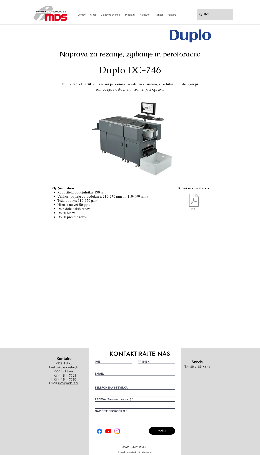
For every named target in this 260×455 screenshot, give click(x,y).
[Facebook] (99, 431)
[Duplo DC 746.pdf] (193, 202)
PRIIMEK (143, 361)
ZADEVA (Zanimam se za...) (113, 399)
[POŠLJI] (162, 431)
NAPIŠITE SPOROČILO (110, 411)
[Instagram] (117, 431)
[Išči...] (214, 14)
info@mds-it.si (68, 383)
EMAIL (99, 373)
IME (98, 361)
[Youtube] (108, 431)
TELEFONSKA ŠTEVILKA (111, 387)
